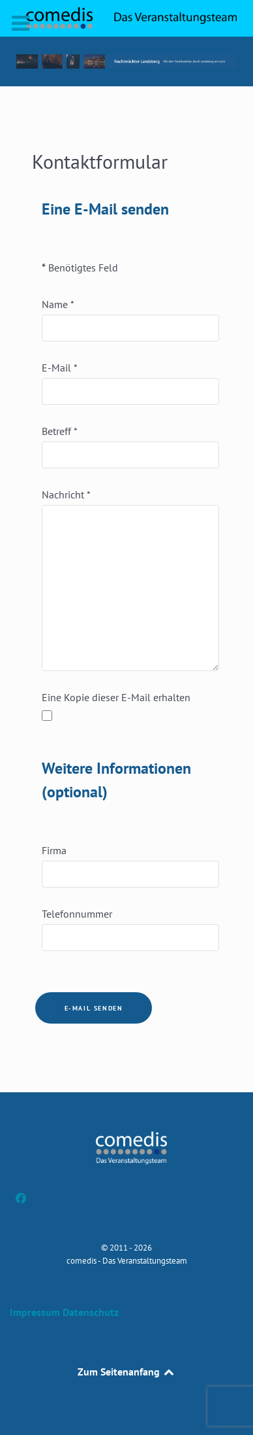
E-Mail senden (94, 1008)
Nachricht (66, 494)
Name (58, 304)
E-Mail (60, 367)
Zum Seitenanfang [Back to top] (127, 1371)
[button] (126, 61)
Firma (54, 850)
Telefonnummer (77, 913)
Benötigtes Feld (80, 267)
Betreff (60, 431)
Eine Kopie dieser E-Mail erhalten (116, 697)
